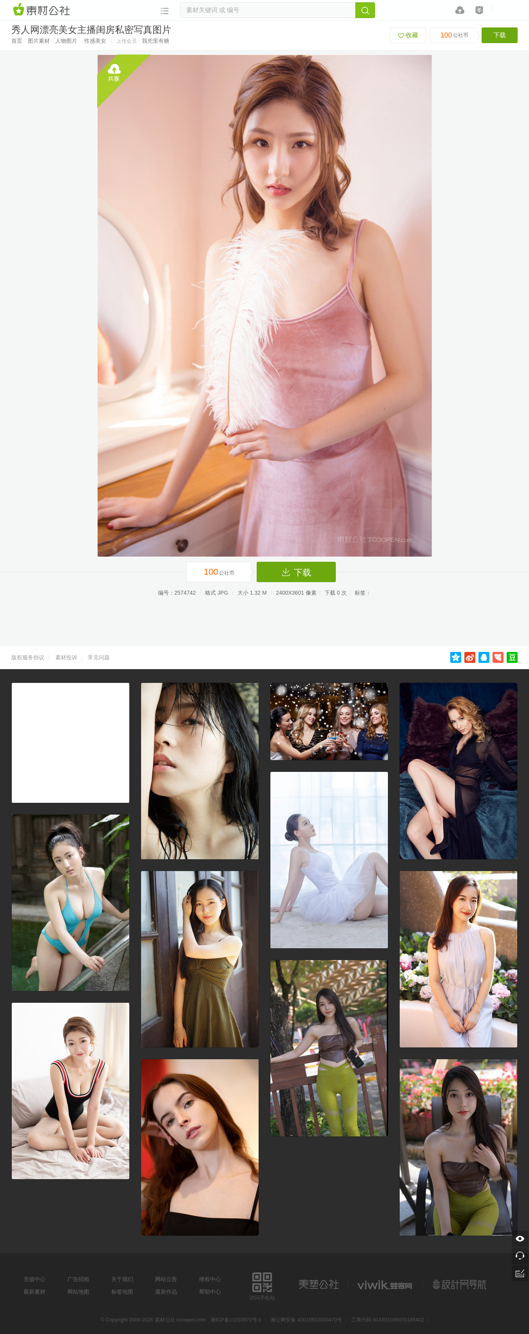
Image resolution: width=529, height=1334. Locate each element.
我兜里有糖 (155, 41)
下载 (499, 35)
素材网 (42, 10)
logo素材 (385, 1284)
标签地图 (122, 1292)
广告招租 (78, 1279)
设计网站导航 (460, 1284)
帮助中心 (210, 1292)
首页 (16, 41)
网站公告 (166, 1279)
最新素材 (34, 1292)
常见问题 (99, 657)
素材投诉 (66, 657)
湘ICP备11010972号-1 (235, 1320)
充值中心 (34, 1279)
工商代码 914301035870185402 (387, 1320)
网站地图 (78, 1292)
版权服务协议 (27, 657)
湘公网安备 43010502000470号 (306, 1320)
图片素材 (39, 41)
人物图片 (66, 41)
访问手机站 (262, 1285)
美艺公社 (318, 1284)
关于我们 (122, 1279)
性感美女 (95, 41)
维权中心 (210, 1279)
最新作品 (166, 1292)
